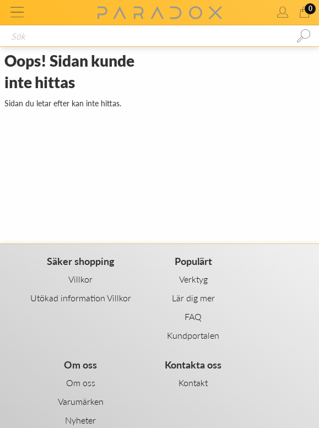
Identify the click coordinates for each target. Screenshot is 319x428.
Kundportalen (193, 335)
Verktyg (193, 279)
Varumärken (81, 401)
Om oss (80, 382)
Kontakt (193, 382)
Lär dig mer (193, 297)
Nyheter (80, 420)
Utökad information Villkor (80, 297)
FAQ (193, 316)
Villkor (80, 279)
